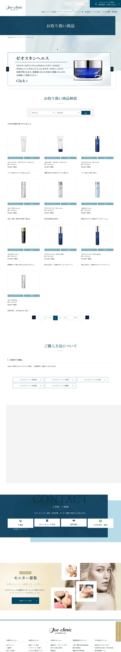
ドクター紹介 (96, 12)
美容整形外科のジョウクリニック (17, 37)
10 (77, 326)
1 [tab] (57, 49)
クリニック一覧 (78, 12)
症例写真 (87, 12)
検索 (85, 113)
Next (110, 69)
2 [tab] (59, 49)
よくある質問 (106, 12)
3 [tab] (61, 49)
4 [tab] (63, 49)
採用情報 (114, 12)
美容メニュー (48, 12)
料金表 (56, 12)
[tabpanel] (60, 69)
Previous (7, 69)
